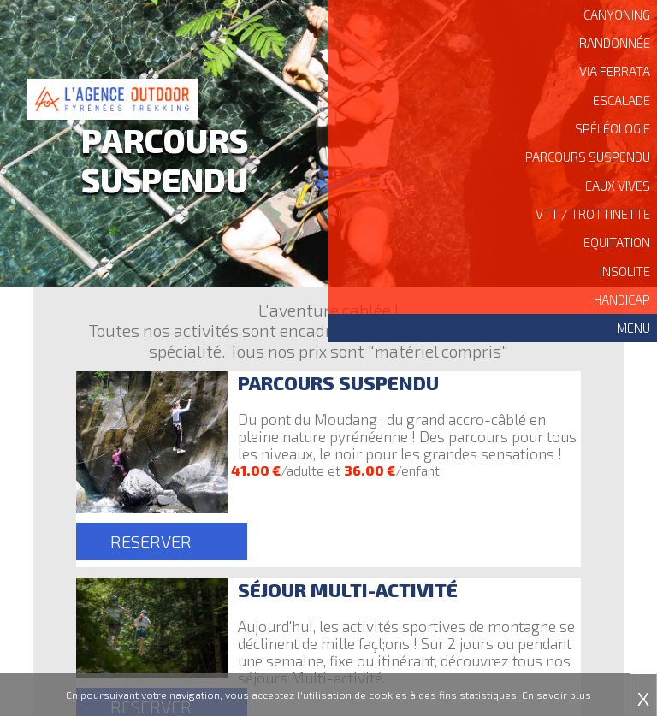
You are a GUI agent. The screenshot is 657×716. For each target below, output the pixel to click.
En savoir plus (556, 695)
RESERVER (151, 541)
